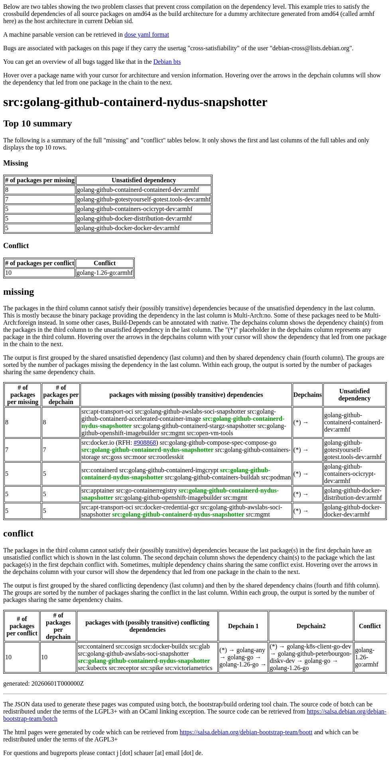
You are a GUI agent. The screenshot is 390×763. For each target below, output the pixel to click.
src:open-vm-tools (210, 433)
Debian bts (167, 61)
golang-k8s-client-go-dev (319, 646)
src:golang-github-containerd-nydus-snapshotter (135, 102)
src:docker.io (97, 442)
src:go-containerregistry (146, 490)
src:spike (152, 667)
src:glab (199, 646)
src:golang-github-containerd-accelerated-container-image (178, 415)
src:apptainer (97, 490)
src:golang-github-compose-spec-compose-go (218, 442)
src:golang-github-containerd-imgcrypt (169, 470)
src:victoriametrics (188, 667)
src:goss (111, 456)
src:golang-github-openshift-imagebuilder (168, 497)
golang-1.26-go (238, 664)
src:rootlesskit (166, 456)
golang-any (250, 650)
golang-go (240, 657)
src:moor (135, 456)
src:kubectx (92, 667)
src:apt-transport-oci (107, 411)
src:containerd (99, 470)
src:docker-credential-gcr (167, 507)
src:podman (276, 477)
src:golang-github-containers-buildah (212, 477)
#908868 (145, 442)
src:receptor (124, 667)
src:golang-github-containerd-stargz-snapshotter (195, 425)
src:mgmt (173, 433)
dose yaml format (146, 34)
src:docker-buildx (165, 646)
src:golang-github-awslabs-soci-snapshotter (190, 411)
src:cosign (129, 646)
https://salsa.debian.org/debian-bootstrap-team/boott (245, 732)
